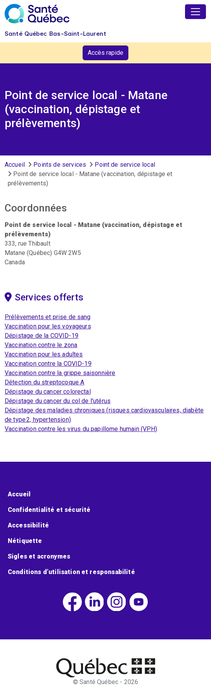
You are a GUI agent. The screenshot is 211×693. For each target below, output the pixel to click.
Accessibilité (28, 525)
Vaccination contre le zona (41, 345)
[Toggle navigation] (195, 11)
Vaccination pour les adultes (44, 354)
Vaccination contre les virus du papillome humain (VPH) (81, 429)
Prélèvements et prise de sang (48, 317)
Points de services (59, 164)
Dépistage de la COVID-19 (41, 335)
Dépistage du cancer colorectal (48, 391)
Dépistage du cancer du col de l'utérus (58, 401)
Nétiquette (25, 541)
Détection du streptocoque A (44, 382)
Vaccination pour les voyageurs (48, 326)
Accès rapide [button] (105, 52)
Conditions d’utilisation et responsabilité (71, 572)
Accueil (15, 164)
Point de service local (125, 164)
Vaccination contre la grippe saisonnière (60, 373)
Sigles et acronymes (39, 556)
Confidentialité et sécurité (49, 509)
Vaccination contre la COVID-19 (48, 363)
